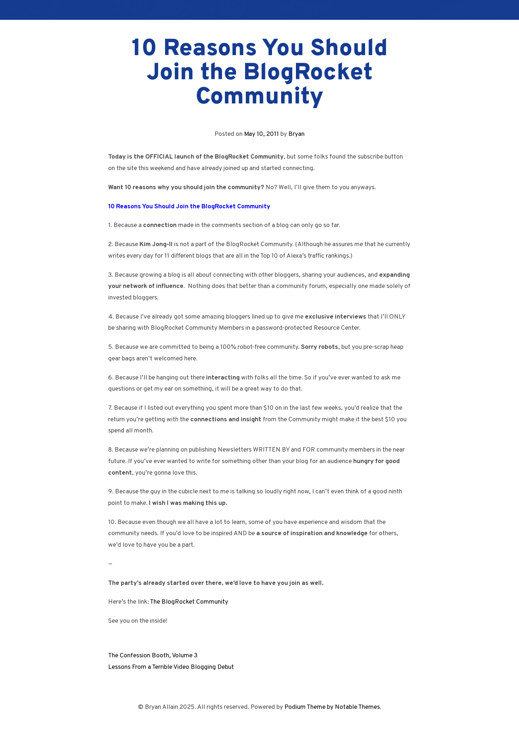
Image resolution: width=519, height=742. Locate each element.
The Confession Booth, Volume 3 (153, 656)
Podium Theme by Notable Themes (332, 707)
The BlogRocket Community (189, 602)
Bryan (296, 134)
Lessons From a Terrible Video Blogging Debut (171, 667)
